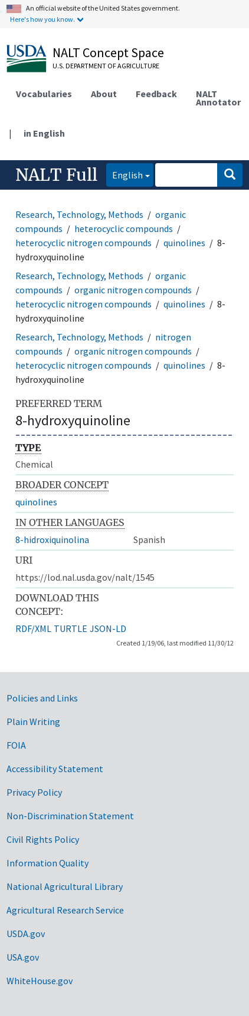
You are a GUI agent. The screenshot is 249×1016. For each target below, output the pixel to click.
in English (44, 133)
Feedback (156, 94)
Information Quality (47, 863)
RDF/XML (33, 628)
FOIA (16, 745)
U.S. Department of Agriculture (106, 65)
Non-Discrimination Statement (70, 816)
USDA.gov (25, 933)
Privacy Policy (34, 792)
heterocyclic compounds (123, 228)
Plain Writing (33, 721)
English (124, 174)
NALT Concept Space (108, 52)
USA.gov (22, 957)
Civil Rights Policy (42, 839)
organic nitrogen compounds (133, 290)
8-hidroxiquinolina (52, 539)
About (104, 94)
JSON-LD (108, 628)
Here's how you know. (42, 19)
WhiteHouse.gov (39, 981)
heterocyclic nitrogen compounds (83, 243)
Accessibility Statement (54, 769)
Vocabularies (44, 94)
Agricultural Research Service (65, 910)
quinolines (184, 243)
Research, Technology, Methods (79, 214)
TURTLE (70, 628)
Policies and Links (42, 698)
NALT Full (56, 175)
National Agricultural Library (64, 886)
